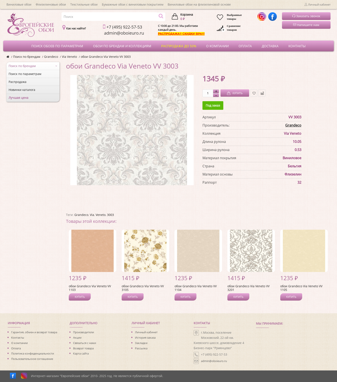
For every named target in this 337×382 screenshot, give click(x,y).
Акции (77, 337)
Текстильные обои (84, 4)
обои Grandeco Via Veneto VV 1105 (301, 288)
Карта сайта (81, 353)
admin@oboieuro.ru (214, 361)
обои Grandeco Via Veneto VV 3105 (143, 288)
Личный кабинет (146, 332)
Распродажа (17, 82)
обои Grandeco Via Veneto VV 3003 (106, 57)
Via (92, 215)
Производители (83, 332)
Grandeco (51, 57)
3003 (110, 215)
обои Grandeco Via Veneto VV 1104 (196, 288)
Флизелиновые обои (51, 4)
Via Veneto (69, 57)
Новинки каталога (22, 90)
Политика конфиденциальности (32, 353)
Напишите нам (306, 25)
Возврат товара (83, 348)
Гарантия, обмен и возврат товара (34, 332)
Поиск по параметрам (25, 74)
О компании (19, 343)
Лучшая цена (18, 98)
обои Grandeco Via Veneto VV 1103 (90, 288)
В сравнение (261, 93)
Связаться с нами (84, 343)
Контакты (17, 337)
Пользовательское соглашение (32, 359)
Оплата (16, 348)
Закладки (141, 343)
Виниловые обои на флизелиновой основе (199, 4)
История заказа (145, 337)
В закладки (253, 93)
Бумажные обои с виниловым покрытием (132, 4)
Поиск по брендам (26, 57)
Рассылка (141, 348)
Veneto (101, 215)
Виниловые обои (18, 4)
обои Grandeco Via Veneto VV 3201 (248, 288)
